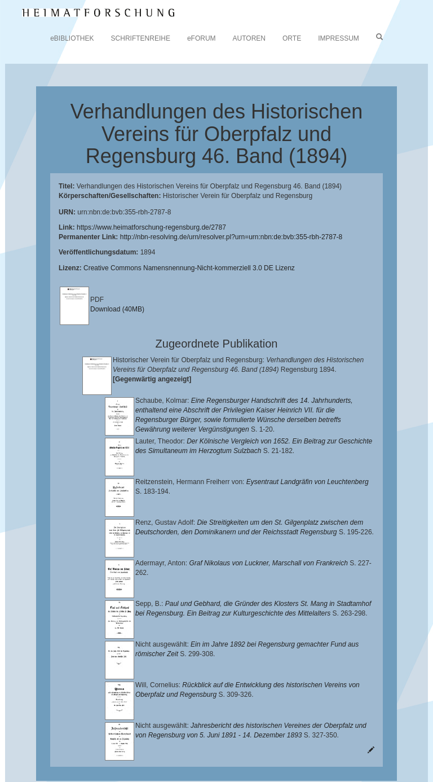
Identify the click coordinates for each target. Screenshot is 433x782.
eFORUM (201, 38)
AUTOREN (249, 38)
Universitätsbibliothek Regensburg (323, 722)
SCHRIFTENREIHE (140, 38)
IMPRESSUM (338, 38)
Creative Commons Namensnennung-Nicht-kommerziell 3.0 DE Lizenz (189, 268)
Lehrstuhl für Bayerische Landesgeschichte (147, 731)
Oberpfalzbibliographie (140, 757)
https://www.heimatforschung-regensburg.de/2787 (151, 227)
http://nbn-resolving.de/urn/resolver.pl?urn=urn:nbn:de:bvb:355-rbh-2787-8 (231, 237)
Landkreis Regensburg (195, 739)
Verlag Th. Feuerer (192, 748)
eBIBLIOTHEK (72, 38)
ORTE (291, 38)
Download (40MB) (117, 309)
